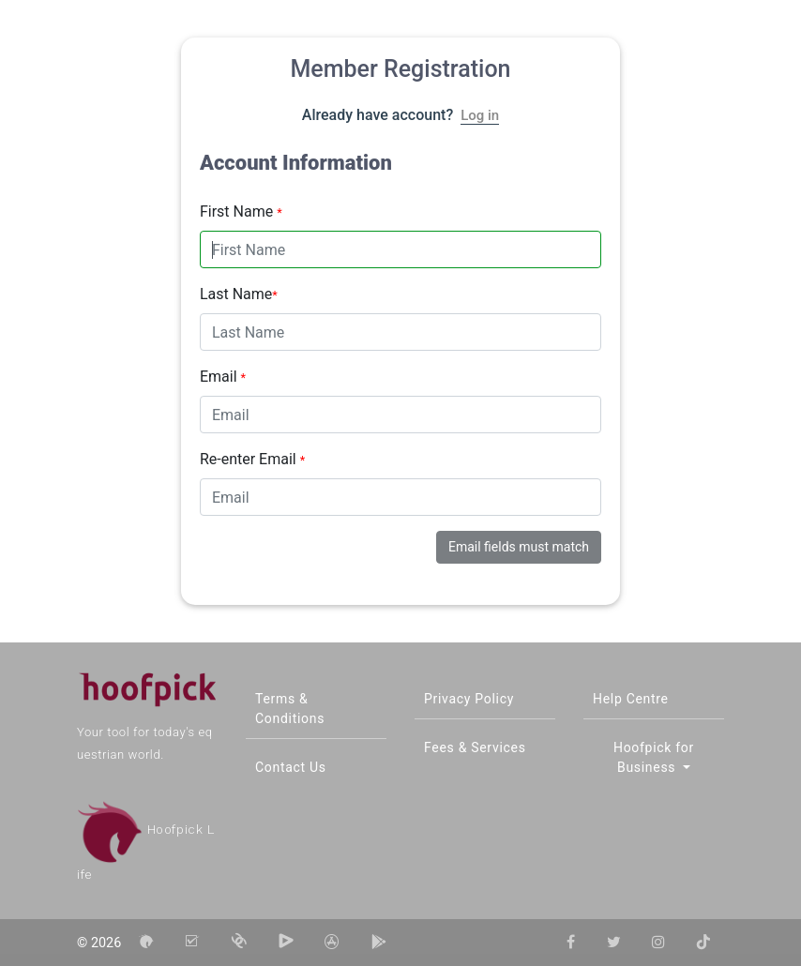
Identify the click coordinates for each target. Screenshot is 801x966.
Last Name (239, 294)
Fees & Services (475, 747)
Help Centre (631, 698)
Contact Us (290, 767)
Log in (480, 115)
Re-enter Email (252, 459)
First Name (241, 211)
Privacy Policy (469, 698)
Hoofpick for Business (653, 757)
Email (223, 376)
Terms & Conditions (290, 708)
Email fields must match (518, 546)
